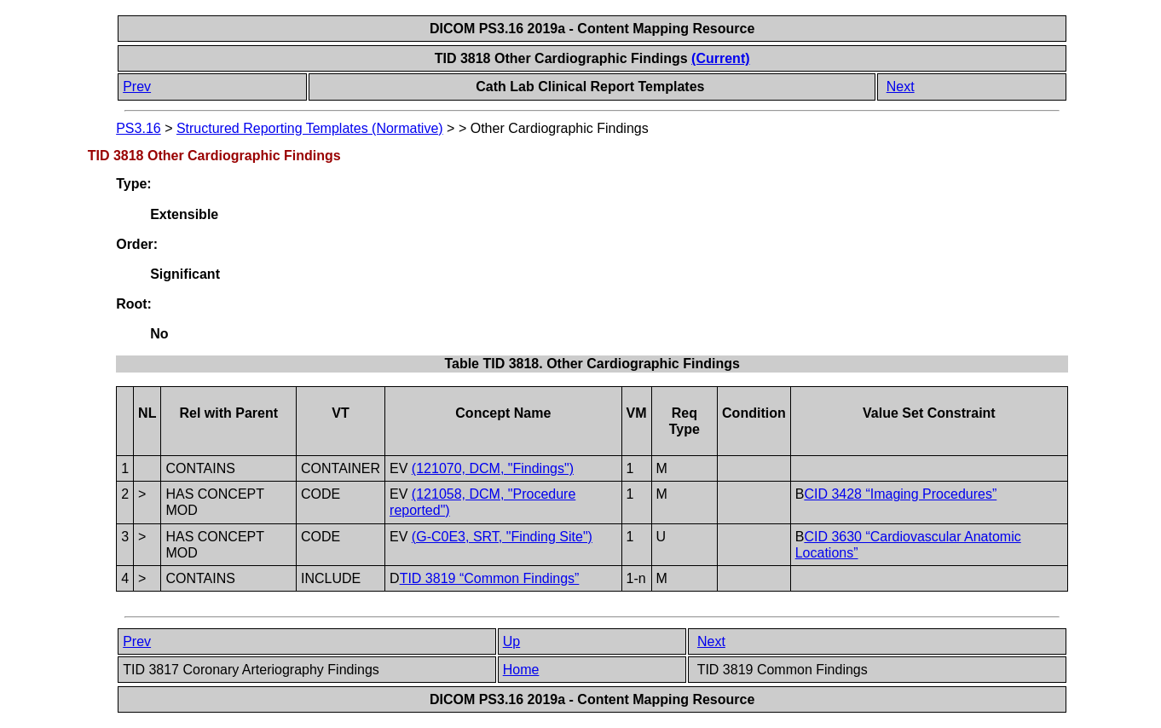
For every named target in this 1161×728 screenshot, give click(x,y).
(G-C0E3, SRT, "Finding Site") (502, 536)
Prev (137, 86)
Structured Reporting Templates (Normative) (309, 128)
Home (521, 669)
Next (901, 86)
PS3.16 (138, 128)
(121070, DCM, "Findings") (493, 468)
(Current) (720, 58)
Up (511, 641)
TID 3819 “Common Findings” (490, 578)
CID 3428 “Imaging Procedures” (900, 494)
